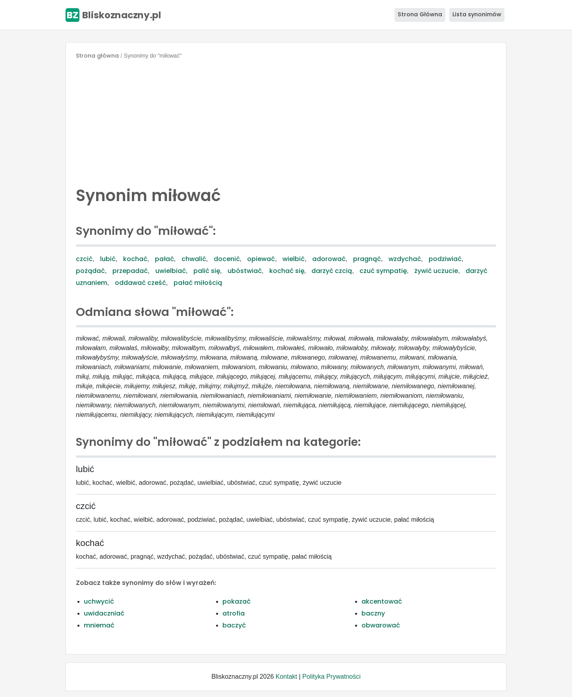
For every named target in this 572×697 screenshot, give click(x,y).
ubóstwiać (245, 270)
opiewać (261, 258)
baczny (373, 613)
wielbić (293, 258)
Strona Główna (420, 14)
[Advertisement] (286, 120)
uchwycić (99, 601)
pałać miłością (198, 282)
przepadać (130, 270)
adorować (329, 258)
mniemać (99, 625)
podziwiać (445, 258)
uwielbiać (170, 270)
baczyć (234, 625)
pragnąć (367, 258)
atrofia (233, 613)
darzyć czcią (331, 270)
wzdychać (404, 258)
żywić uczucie (436, 270)
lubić (108, 258)
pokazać (236, 601)
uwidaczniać (104, 613)
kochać (135, 258)
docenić (227, 258)
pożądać (90, 270)
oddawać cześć (140, 282)
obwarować (380, 625)
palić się (206, 270)
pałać (164, 258)
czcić (84, 258)
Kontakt (286, 676)
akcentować (381, 601)
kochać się (286, 270)
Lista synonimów (476, 14)
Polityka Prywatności (331, 676)
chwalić (194, 258)
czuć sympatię (383, 270)
